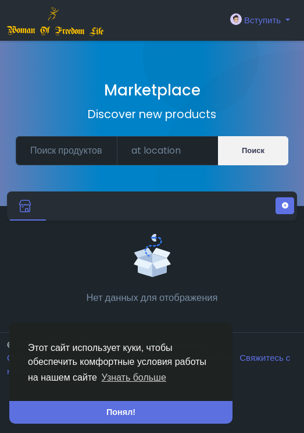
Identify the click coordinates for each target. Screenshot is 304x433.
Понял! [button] (120, 412)
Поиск (253, 150)
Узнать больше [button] (134, 377)
